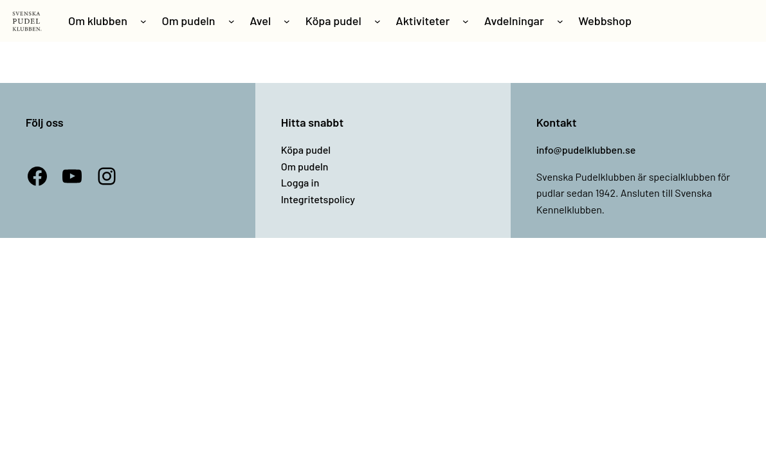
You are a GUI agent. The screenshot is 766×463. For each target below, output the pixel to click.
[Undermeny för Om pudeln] (231, 21)
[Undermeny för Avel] (287, 21)
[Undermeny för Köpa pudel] (377, 21)
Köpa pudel (306, 149)
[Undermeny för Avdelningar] (560, 21)
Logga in (300, 182)
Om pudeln (305, 166)
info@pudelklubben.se (586, 149)
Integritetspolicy (318, 199)
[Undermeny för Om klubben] (143, 21)
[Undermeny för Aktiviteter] (465, 21)
